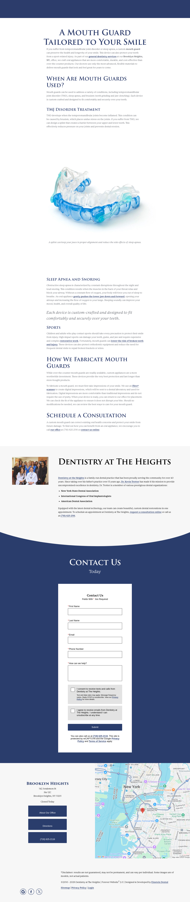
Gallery (104, 9)
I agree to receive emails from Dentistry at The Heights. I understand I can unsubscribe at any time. (97, 712)
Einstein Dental (159, 882)
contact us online (90, 429)
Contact (159, 9)
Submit (95, 727)
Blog (94, 9)
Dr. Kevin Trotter (130, 481)
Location (146, 9)
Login (91, 887)
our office (55, 429)
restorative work (69, 341)
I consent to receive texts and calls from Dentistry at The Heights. (98, 694)
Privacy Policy (78, 887)
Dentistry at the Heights (71, 478)
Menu (172, 9)
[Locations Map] (142, 810)
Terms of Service (97, 741)
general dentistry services (102, 56)
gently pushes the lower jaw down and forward (98, 296)
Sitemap (65, 887)
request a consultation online (146, 512)
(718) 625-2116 (68, 515)
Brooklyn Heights (47, 783)
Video (116, 9)
